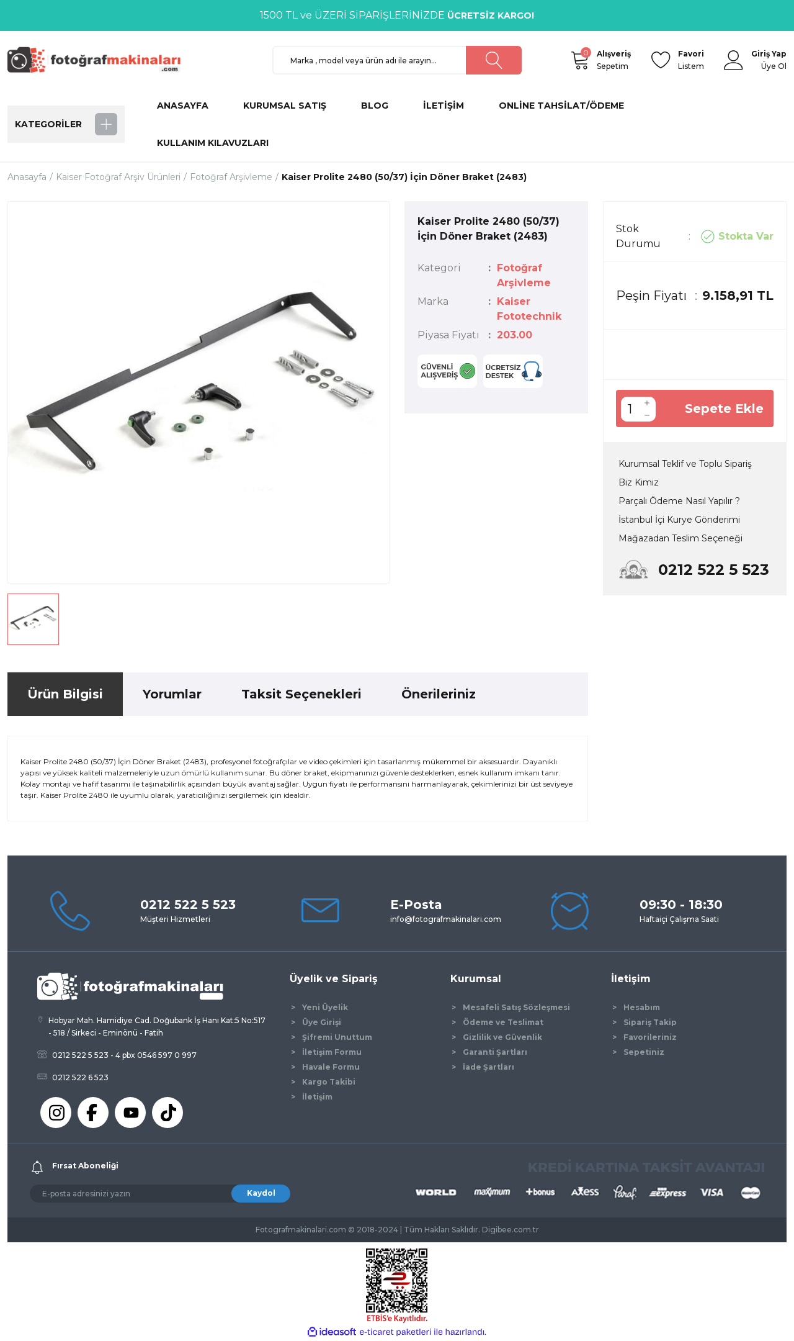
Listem (691, 59)
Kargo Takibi (328, 1081)
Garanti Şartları (495, 1052)
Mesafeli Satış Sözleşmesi (516, 1007)
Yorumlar (172, 694)
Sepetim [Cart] (614, 59)
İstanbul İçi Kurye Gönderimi (679, 519)
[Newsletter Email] (160, 1194)
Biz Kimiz (638, 482)
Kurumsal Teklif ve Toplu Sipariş (685, 463)
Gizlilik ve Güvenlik (502, 1037)
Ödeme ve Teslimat (503, 1022)
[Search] (397, 60)
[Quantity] (629, 409)
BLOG (374, 105)
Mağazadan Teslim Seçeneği (680, 538)
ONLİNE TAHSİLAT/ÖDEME (561, 105)
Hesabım (641, 1007)
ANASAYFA (182, 105)
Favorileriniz (650, 1037)
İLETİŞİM (443, 105)
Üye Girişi (321, 1022)
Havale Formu (331, 1067)
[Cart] (579, 60)
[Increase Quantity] (647, 403)
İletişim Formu (332, 1052)
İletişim (317, 1096)
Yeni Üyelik (325, 1007)
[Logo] (99, 59)
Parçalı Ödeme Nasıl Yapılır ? (679, 501)
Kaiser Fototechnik (529, 309)
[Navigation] (66, 124)
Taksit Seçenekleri (301, 694)
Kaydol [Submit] (261, 1193)
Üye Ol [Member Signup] (774, 66)
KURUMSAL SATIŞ (284, 105)
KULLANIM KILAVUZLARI (213, 142)
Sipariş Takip (650, 1022)
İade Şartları (488, 1067)
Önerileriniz (438, 694)
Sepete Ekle (724, 408)
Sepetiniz (643, 1052)
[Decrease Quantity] (647, 415)
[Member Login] (734, 60)
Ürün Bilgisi (65, 694)
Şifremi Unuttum (337, 1037)
